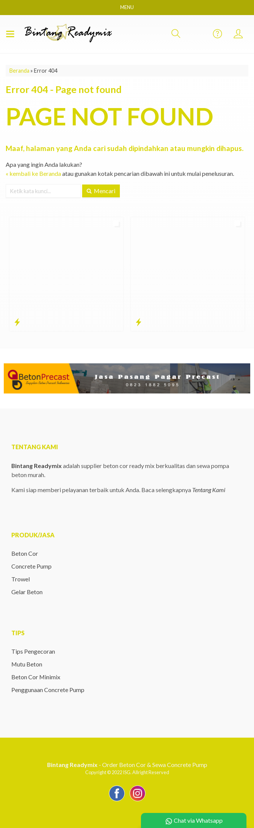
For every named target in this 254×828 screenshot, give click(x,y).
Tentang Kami (208, 489)
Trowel (20, 578)
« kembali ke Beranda (33, 173)
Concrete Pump (31, 566)
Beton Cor (24, 553)
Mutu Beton (27, 664)
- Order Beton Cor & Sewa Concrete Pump (127, 764)
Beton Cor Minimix (36, 676)
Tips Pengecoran (33, 651)
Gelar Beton (27, 591)
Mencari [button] (101, 190)
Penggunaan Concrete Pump (47, 689)
